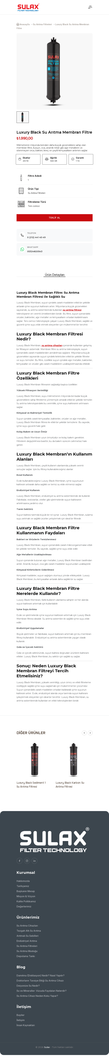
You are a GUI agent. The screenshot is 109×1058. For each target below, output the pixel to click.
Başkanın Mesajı (26, 891)
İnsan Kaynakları (26, 1025)
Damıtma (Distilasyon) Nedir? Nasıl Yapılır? (40, 975)
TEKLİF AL (54, 217)
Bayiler (20, 1015)
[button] (84, 732)
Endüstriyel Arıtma (27, 940)
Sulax (47, 1047)
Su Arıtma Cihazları (27, 925)
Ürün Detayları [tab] (54, 275)
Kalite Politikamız (26, 901)
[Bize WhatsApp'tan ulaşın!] (102, 1039)
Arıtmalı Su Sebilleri (27, 935)
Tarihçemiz (23, 886)
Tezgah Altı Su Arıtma (29, 930)
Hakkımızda (23, 880)
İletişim (21, 1020)
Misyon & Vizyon (26, 896)
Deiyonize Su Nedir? (28, 985)
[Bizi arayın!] (102, 1031)
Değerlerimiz (24, 906)
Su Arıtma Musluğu (27, 951)
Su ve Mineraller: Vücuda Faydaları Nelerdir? (42, 990)
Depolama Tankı (26, 956)
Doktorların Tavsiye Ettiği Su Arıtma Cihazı (40, 980)
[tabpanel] (55, 491)
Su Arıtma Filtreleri (27, 945)
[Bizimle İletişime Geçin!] (102, 1023)
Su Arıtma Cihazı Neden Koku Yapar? (37, 995)
